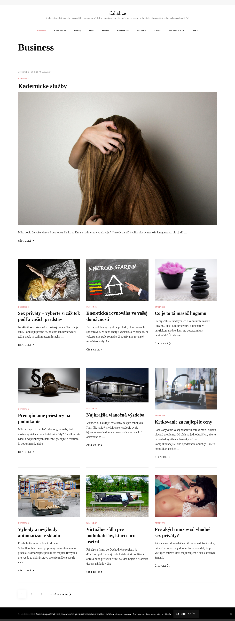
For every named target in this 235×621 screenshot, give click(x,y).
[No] (231, 614)
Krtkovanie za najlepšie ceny (185, 423)
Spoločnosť (123, 30)
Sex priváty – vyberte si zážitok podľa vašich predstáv (42, 319)
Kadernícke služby (44, 86)
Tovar (157, 30)
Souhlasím (186, 614)
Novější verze (61, 596)
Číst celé (26, 240)
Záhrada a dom (177, 30)
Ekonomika (60, 30)
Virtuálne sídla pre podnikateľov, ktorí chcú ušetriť (112, 537)
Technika (142, 30)
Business (41, 30)
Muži (91, 30)
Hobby (77, 30)
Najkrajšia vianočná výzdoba (116, 416)
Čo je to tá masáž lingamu (182, 313)
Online (105, 30)
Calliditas (117, 13)
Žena (195, 30)
